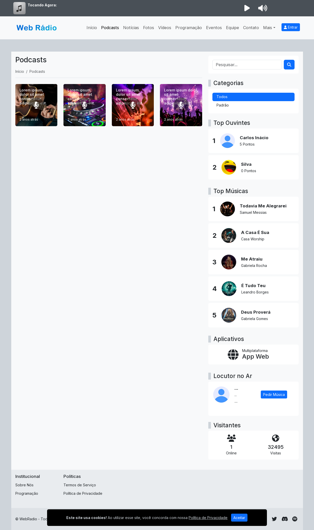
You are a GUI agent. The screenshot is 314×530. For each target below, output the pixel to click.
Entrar (291, 27)
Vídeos (164, 27)
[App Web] (253, 354)
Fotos (148, 27)
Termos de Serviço (79, 485)
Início (91, 27)
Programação (188, 27)
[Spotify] (294, 519)
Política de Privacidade (82, 493)
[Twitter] (274, 519)
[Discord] (284, 519)
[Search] (289, 64)
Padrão (222, 105)
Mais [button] (267, 27)
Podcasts (110, 27)
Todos (222, 97)
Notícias (131, 27)
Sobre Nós (24, 485)
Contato (251, 27)
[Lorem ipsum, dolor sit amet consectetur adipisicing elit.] (36, 105)
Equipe (232, 27)
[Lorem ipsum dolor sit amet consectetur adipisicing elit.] (181, 105)
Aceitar (239, 517)
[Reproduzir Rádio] (247, 8)
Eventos (214, 27)
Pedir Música (274, 394)
